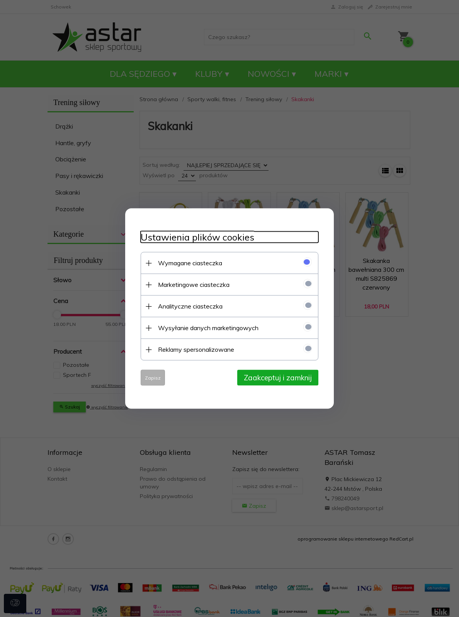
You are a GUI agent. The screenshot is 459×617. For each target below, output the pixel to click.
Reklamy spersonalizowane (196, 349)
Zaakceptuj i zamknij (278, 377)
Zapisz (153, 378)
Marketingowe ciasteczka (194, 284)
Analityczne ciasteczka (190, 306)
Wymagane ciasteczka (190, 263)
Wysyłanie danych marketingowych (208, 328)
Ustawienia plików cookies (197, 237)
